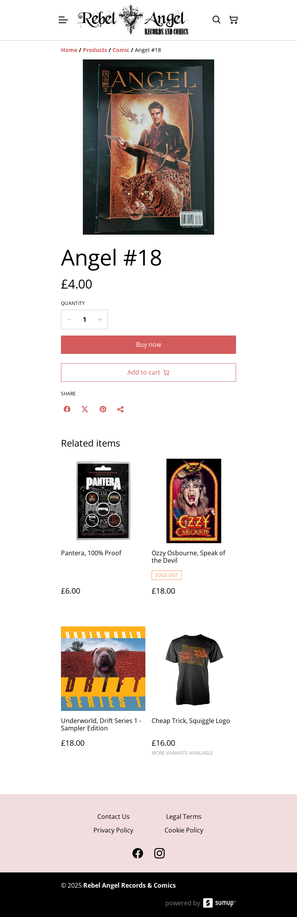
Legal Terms (184, 816)
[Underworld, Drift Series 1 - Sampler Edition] (103, 694)
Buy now (148, 344)
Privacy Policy (113, 830)
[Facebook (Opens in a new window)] (67, 409)
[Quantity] (84, 319)
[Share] (121, 409)
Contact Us (113, 816)
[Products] (95, 50)
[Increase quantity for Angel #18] (100, 319)
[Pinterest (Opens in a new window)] (103, 409)
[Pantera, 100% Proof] (103, 535)
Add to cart (148, 372)
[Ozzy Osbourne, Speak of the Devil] (194, 535)
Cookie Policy (184, 830)
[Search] (216, 20)
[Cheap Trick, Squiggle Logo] (194, 694)
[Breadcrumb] (148, 50)
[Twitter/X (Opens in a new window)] (85, 409)
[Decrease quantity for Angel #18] (69, 319)
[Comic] (121, 50)
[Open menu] (63, 20)
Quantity (73, 303)
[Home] (69, 50)
